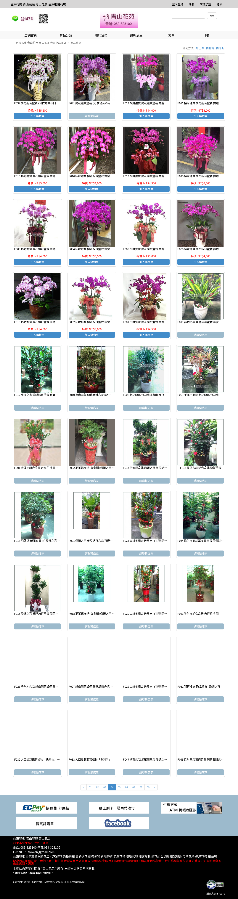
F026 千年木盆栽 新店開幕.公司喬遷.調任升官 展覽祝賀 (48, 686)
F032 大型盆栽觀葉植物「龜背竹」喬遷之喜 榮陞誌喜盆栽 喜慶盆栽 (55, 759)
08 (141, 787)
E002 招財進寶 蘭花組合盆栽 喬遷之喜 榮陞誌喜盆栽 (101, 322)
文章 (171, 35)
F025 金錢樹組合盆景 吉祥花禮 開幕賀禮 (148, 540)
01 (90, 787)
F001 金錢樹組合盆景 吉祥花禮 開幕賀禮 (39, 468)
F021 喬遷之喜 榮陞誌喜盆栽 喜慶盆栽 (92, 540)
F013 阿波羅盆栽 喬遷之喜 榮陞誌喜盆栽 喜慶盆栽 (153, 468)
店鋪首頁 (30, 35)
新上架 (200, 48)
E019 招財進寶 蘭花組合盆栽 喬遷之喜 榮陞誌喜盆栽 (155, 176)
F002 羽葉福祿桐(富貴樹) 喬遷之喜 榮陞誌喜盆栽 (99, 468)
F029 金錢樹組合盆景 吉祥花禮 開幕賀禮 (148, 686)
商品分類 (66, 35)
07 (133, 787)
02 (97, 787)
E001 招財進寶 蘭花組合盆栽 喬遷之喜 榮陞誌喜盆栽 (155, 322)
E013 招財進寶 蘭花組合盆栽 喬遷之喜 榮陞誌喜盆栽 (155, 103)
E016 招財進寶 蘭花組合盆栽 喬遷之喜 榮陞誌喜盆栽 (101, 176)
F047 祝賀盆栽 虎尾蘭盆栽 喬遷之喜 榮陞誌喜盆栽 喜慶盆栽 (159, 759)
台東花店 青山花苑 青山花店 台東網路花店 (38, 4)
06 (126, 787)
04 (112, 787)
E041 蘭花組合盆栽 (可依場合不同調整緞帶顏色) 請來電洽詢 (106, 103)
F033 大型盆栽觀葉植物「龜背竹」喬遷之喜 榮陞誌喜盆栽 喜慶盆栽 (110, 759)
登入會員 (177, 4)
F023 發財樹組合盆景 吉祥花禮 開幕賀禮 (202, 613)
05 (119, 787)
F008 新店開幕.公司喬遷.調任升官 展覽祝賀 (149, 395)
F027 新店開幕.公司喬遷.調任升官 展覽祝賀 (95, 686)
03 (104, 787)
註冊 (191, 4)
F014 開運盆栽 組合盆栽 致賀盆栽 (200, 468)
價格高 (210, 48)
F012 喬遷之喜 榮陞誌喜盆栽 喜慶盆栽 (37, 395)
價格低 (220, 48)
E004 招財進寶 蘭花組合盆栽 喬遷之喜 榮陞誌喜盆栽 (101, 249)
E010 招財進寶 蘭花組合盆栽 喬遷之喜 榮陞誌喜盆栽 (46, 322)
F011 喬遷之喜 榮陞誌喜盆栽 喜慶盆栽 (200, 322)
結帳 (219, 4)
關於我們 (101, 35)
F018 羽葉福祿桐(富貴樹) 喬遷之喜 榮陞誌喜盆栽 (99, 613)
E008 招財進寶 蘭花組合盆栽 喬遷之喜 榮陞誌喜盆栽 (155, 249)
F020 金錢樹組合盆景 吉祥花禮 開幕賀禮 (148, 613)
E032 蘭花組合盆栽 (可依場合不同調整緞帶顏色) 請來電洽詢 (51, 103)
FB (207, 35)
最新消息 (136, 35)
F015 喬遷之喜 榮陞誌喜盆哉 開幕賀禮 (37, 613)
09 (148, 787)
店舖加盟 (205, 4)
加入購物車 (37, 116)
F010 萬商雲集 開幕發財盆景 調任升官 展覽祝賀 (98, 395)
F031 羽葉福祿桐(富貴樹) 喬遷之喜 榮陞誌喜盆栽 (207, 686)
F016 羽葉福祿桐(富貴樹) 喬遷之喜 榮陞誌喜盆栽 (44, 540)
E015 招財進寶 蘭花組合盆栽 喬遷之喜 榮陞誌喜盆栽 (46, 176)
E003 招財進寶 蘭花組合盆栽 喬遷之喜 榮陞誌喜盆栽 (46, 249)
